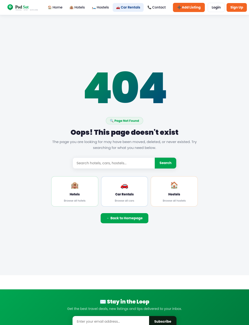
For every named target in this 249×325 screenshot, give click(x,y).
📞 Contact (156, 7)
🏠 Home (55, 7)
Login (216, 7)
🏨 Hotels (77, 7)
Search (165, 162)
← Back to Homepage (124, 218)
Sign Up (236, 7)
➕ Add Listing (189, 7)
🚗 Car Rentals (128, 7)
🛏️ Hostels (100, 7)
